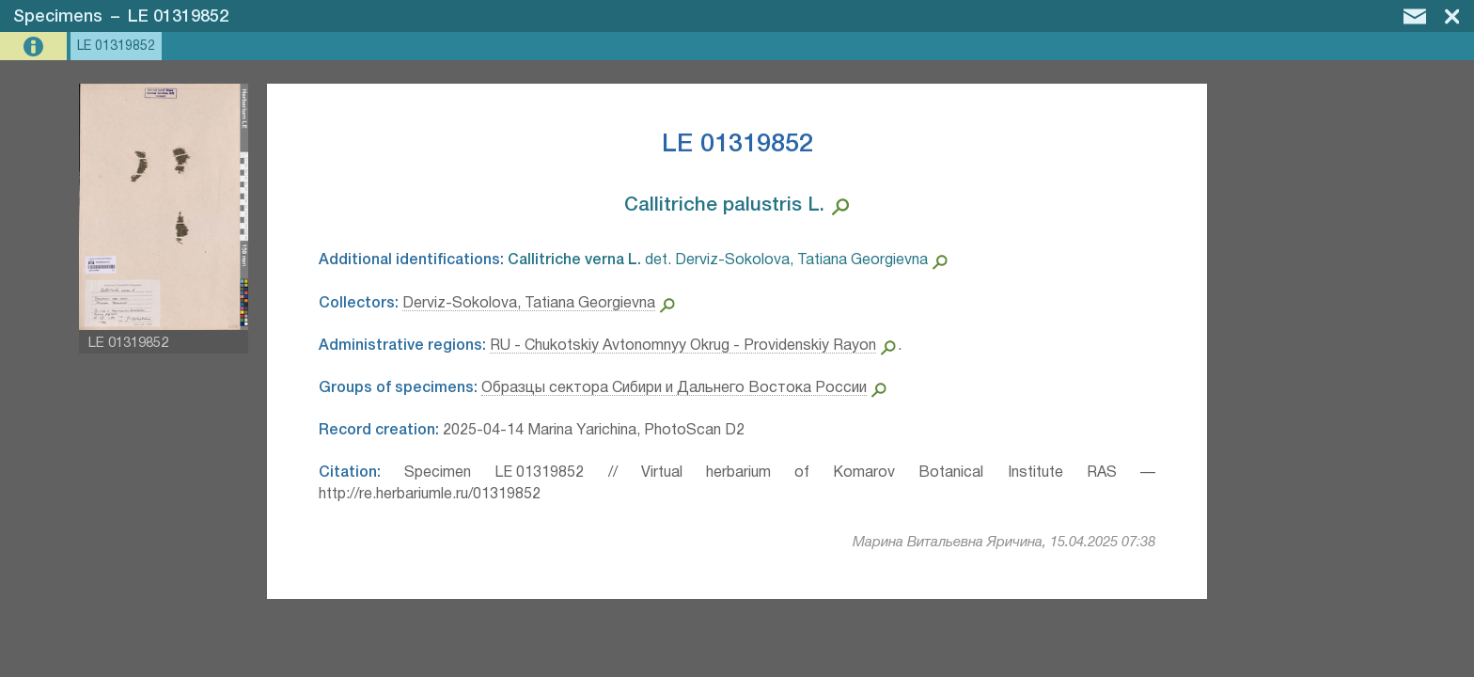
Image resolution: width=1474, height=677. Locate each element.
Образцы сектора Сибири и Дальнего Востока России (674, 388)
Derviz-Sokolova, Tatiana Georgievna (528, 303)
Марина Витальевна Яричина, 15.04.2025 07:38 (1004, 542)
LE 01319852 (178, 16)
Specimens (57, 16)
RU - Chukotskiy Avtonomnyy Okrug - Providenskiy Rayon (683, 346)
